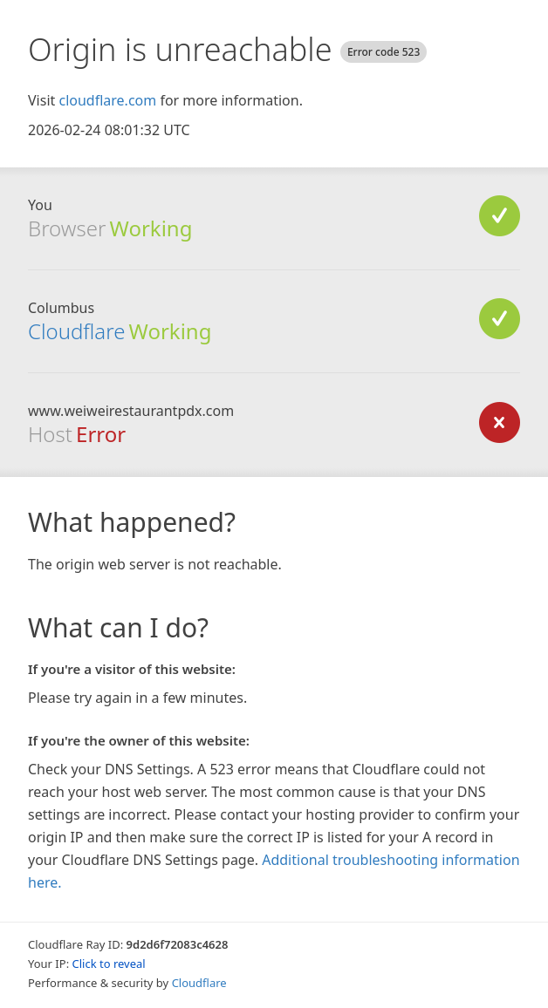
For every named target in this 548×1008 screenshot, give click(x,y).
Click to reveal (109, 963)
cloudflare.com (107, 100)
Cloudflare (76, 331)
